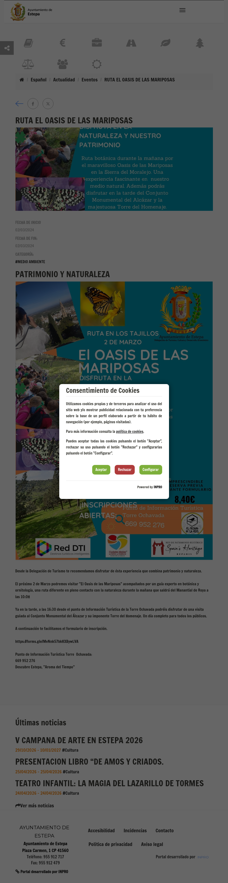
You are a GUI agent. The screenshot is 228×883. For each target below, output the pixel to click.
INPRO (158, 487)
